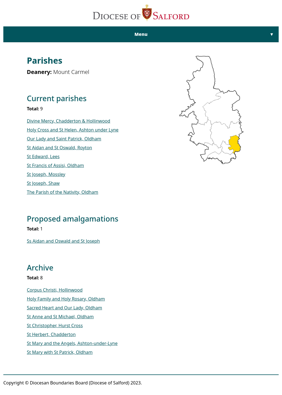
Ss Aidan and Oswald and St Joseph (63, 241)
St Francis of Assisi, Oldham (55, 165)
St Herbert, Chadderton (51, 334)
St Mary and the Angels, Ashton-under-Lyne (72, 343)
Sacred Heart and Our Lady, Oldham (64, 308)
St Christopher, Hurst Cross (55, 325)
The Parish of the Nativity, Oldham (62, 192)
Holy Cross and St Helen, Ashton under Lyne (73, 130)
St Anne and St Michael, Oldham (60, 317)
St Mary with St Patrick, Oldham (60, 352)
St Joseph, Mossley (46, 174)
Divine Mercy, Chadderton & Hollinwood (68, 121)
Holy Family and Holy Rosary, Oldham (66, 299)
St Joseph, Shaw (43, 183)
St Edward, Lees (43, 156)
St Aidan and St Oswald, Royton (59, 148)
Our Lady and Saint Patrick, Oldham (64, 139)
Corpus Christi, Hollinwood (55, 290)
